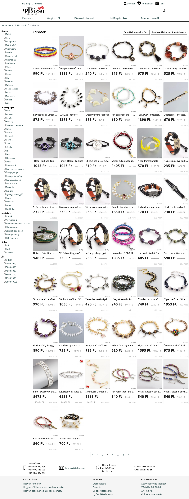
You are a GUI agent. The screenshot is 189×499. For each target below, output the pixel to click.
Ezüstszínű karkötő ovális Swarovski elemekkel (71, 391)
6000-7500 (10, 274)
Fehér (8, 34)
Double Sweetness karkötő (124, 206)
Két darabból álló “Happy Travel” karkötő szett (124, 114)
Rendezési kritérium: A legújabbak (168, 32)
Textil (7, 205)
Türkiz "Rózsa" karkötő (71, 160)
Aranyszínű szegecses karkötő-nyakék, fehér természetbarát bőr (71, 438)
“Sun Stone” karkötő (96, 68)
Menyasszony (11, 227)
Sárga (7, 67)
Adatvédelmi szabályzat (153, 483)
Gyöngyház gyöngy (13, 176)
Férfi (7, 249)
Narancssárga (11, 89)
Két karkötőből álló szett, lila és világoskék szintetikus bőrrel (150, 391)
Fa (6, 150)
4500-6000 (10, 271)
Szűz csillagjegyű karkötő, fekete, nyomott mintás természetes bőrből (45, 206)
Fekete (8, 85)
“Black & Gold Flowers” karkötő (124, 68)
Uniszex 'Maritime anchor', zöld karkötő (45, 253)
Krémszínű (10, 59)
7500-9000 (10, 278)
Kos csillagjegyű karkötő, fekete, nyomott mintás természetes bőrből (176, 160)
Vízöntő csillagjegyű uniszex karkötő (71, 253)
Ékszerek (27, 18)
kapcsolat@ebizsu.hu (75, 468)
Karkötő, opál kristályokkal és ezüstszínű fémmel (71, 345)
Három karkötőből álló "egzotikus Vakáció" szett (124, 253)
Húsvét (8, 216)
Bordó (8, 52)
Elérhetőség (99, 483)
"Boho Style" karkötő (70, 299)
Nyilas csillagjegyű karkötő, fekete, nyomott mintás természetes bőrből (71, 206)
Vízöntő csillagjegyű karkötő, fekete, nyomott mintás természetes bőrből (97, 206)
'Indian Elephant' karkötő (150, 206)
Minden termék (157, 18)
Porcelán (9, 187)
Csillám (8, 191)
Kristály (8, 121)
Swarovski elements (14, 125)
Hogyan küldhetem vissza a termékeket (43, 487)
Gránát (8, 132)
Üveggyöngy (11, 172)
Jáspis (8, 147)
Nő (6, 245)
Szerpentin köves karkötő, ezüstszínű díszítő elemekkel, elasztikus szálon (176, 253)
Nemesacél (10, 165)
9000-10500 (10, 281)
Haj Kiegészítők (123, 18)
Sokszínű (9, 81)
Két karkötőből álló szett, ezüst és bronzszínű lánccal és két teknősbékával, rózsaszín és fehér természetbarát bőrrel (124, 391)
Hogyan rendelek (32, 483)
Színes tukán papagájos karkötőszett (124, 160)
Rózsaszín (9, 96)
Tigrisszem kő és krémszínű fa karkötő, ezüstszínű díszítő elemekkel (150, 345)
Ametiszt (9, 114)
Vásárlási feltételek (151, 487)
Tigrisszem (10, 158)
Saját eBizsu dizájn (13, 230)
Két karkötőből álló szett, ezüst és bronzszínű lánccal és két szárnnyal (45, 438)
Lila (6, 78)
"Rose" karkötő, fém (43, 160)
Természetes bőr (13, 180)
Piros (7, 92)
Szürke (8, 70)
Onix (7, 161)
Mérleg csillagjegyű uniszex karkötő (97, 253)
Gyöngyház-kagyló (13, 194)
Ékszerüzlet (7, 25)
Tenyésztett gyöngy (14, 169)
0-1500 (8, 260)
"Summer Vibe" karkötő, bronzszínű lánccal (176, 345)
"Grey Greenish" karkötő (124, 299)
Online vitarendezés (151, 494)
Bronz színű (10, 56)
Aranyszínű (10, 48)
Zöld (7, 103)
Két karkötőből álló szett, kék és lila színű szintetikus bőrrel (176, 391)
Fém (7, 154)
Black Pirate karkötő (174, 206)
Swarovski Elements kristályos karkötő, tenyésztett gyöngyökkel (97, 391)
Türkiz (8, 99)
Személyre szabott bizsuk (17, 223)
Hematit (9, 136)
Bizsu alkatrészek (88, 18)
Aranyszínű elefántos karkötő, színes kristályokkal (97, 345)
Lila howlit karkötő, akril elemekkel (150, 253)
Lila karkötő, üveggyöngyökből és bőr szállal (45, 345)
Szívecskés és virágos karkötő (45, 114)
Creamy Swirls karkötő (97, 114)
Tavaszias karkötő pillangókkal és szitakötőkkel (97, 299)
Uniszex (8, 252)
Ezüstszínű (10, 45)
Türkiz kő (9, 209)
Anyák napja (10, 220)
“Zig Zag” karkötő (68, 114)
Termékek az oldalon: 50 (135, 32)
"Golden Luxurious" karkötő (150, 299)
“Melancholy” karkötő (175, 68)
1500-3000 (10, 263)
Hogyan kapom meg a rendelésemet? (42, 490)
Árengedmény (11, 234)
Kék (7, 38)
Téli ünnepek (11, 238)
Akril (7, 110)
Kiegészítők (55, 18)
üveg (7, 198)
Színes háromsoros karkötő (45, 68)
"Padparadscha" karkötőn (71, 68)
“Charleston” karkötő (149, 68)
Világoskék (10, 41)
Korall (8, 118)
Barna (7, 74)
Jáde (7, 143)
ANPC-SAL (146, 490)
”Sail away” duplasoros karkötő (150, 114)
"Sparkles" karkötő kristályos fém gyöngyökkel (176, 299)
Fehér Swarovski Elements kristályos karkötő (45, 391)
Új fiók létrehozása (103, 494)
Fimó (7, 129)
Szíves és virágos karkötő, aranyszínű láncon (124, 345)
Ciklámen (9, 63)
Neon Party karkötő (148, 160)
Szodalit (9, 201)
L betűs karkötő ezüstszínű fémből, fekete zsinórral (97, 160)
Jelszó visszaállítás (102, 490)
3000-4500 (10, 267)
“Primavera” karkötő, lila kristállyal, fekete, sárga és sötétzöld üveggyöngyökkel (45, 299)
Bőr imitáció (10, 183)
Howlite (9, 139)
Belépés (97, 487)
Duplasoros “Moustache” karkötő (176, 114)
